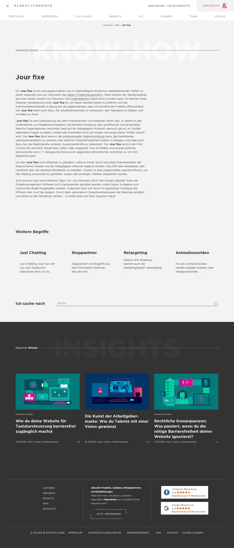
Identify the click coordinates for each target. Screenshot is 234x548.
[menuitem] (99, 472)
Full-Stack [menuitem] (83, 16)
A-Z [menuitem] (141, 16)
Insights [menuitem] (115, 16)
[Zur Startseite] (33, 6)
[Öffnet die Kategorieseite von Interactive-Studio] (12, 414)
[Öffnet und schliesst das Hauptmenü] (7, 6)
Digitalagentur (80, 99)
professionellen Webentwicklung (84, 136)
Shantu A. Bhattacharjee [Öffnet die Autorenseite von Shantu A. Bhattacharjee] (34, 442)
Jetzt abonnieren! (108, 514)
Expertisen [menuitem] (50, 16)
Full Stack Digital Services (187, 107)
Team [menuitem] (193, 16)
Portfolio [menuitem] (16, 16)
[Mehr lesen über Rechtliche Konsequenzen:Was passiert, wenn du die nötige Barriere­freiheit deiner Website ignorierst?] (174, 429)
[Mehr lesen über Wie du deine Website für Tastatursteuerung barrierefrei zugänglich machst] (35, 426)
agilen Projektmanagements (85, 95)
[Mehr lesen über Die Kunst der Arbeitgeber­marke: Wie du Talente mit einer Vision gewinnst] (105, 421)
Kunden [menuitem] (166, 16)
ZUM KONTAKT (215, 5)
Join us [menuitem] (219, 16)
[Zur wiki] (117, 25)
